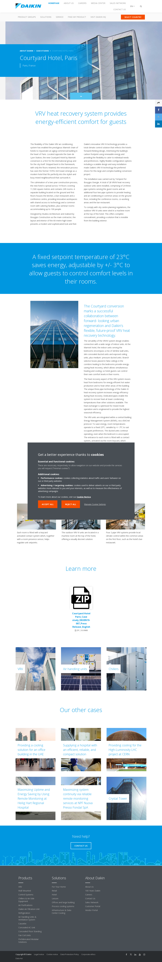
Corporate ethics (88, 954)
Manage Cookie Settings (95, 504)
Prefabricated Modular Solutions (28, 940)
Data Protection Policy (69, 954)
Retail (54, 890)
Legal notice (39, 954)
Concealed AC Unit (26, 927)
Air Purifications (25, 905)
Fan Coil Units (24, 935)
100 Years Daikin (92, 890)
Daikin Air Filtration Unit (29, 909)
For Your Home (59, 886)
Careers (88, 894)
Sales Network (91, 902)
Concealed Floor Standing (30, 931)
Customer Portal (92, 906)
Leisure (55, 898)
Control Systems (25, 894)
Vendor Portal (91, 910)
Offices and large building (63, 902)
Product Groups (27, 17)
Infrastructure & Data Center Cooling (61, 911)
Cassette (22, 923)
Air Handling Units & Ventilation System (27, 918)
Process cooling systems (63, 906)
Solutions (45, 17)
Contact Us (90, 898)
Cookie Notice (84, 496)
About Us (89, 886)
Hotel (54, 894)
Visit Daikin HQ (98, 17)
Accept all (48, 504)
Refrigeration (24, 913)
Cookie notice (52, 954)
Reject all (70, 504)
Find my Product (77, 17)
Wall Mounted (24, 890)
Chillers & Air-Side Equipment (26, 900)
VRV (20, 886)
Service (59, 17)
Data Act (19, 958)
